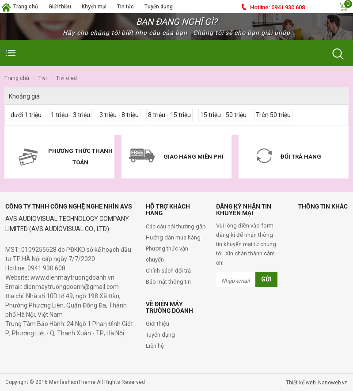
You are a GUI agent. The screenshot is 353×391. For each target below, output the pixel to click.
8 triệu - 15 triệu (169, 114)
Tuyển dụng (158, 7)
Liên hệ (155, 345)
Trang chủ (25, 7)
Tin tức (125, 7)
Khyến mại (94, 7)
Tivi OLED (66, 78)
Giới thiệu (60, 7)
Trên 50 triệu (273, 114)
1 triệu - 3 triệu (70, 114)
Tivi (42, 78)
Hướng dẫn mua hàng (173, 237)
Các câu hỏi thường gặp (176, 226)
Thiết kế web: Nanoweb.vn (317, 383)
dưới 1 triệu (26, 114)
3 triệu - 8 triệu (119, 114)
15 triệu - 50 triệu (223, 114)
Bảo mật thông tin (168, 281)
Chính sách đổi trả (168, 270)
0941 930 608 (277, 7)
